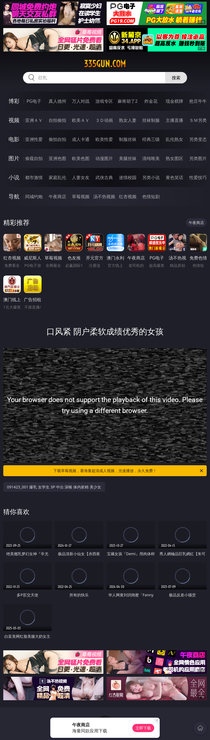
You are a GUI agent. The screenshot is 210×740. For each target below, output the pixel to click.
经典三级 (151, 139)
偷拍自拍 (57, 139)
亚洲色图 (57, 158)
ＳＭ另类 (198, 120)
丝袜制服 (151, 120)
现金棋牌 (174, 101)
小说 (13, 177)
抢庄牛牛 (198, 101)
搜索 (176, 78)
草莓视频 (80, 197)
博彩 (13, 101)
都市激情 (34, 177)
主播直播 (174, 120)
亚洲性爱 (34, 139)
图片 (13, 158)
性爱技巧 (198, 177)
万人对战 (80, 101)
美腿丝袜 (127, 158)
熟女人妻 (127, 120)
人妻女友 (80, 177)
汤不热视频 (104, 197)
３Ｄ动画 (104, 120)
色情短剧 (151, 197)
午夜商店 (57, 197)
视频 (13, 120)
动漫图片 (104, 158)
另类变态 (198, 139)
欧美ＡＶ (80, 120)
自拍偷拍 (57, 120)
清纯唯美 (151, 158)
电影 (13, 139)
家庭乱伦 (57, 177)
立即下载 (143, 727)
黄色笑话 (174, 177)
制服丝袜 (127, 139)
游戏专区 (104, 101)
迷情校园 (127, 177)
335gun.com (105, 63)
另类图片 (198, 158)
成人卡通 (80, 139)
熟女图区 (174, 158)
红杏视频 (127, 197)
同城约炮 (34, 197)
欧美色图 (80, 158)
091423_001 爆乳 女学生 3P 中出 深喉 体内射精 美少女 (54, 487)
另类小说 (151, 177)
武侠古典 (104, 177)
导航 (13, 196)
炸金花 (151, 101)
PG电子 (34, 101)
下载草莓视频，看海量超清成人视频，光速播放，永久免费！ (128, 470)
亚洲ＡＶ (34, 120)
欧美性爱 (104, 139)
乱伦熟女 (174, 139)
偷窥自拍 (34, 158)
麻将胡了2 (128, 101)
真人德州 (57, 101)
